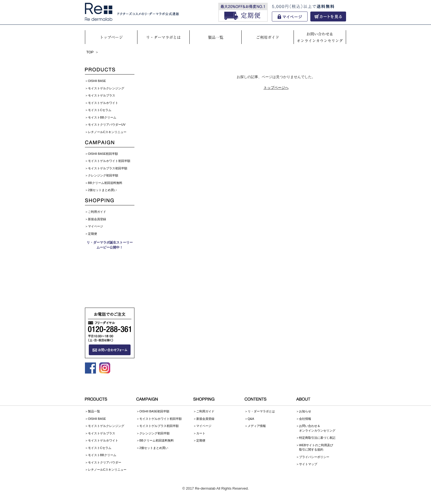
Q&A (251, 418)
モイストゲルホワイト (103, 102)
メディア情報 (257, 425)
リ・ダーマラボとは (261, 411)
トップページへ (276, 87)
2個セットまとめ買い (102, 190)
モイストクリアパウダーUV (106, 124)
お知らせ (305, 411)
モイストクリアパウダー (104, 462)
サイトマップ (308, 464)
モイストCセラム (99, 110)
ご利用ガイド (97, 211)
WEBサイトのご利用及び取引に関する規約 (316, 447)
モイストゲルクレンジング (106, 88)
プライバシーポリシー (314, 457)
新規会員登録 (97, 219)
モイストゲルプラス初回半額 (107, 168)
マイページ (95, 226)
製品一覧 (94, 411)
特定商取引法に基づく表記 (317, 437)
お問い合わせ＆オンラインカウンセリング (317, 428)
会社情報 (305, 418)
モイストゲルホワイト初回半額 (109, 160)
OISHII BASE (97, 80)
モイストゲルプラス (101, 95)
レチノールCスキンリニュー (107, 132)
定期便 (92, 233)
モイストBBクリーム (102, 117)
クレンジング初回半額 (103, 175)
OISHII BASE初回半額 (103, 153)
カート (200, 433)
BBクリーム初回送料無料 (105, 182)
